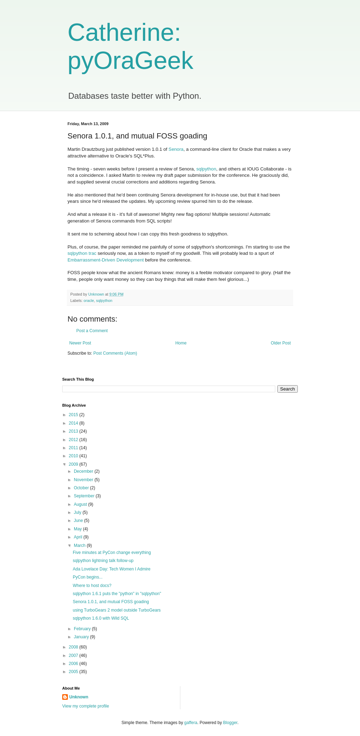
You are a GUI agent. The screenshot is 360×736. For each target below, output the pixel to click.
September (85, 495)
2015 (74, 414)
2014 (74, 423)
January (82, 636)
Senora (176, 149)
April (78, 537)
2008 (74, 647)
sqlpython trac (82, 253)
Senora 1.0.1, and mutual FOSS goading (111, 601)
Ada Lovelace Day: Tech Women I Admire (111, 569)
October (82, 487)
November (84, 479)
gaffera (190, 722)
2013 (74, 431)
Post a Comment (92, 330)
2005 (74, 671)
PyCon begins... (88, 577)
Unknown (78, 697)
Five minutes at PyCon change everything (112, 552)
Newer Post (80, 343)
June (79, 520)
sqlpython (206, 169)
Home (181, 343)
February (83, 628)
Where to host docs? (92, 585)
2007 (74, 655)
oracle (89, 300)
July (78, 512)
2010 (74, 455)
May (78, 529)
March (80, 545)
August (81, 504)
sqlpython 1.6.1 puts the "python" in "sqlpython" (117, 593)
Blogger (230, 722)
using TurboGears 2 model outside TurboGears (117, 610)
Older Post (281, 343)
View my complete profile (85, 706)
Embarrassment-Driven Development (106, 260)
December (84, 471)
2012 (74, 439)
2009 (74, 464)
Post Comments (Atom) (115, 353)
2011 (74, 447)
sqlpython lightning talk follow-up (103, 560)
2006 (74, 663)
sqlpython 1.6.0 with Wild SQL (101, 618)
